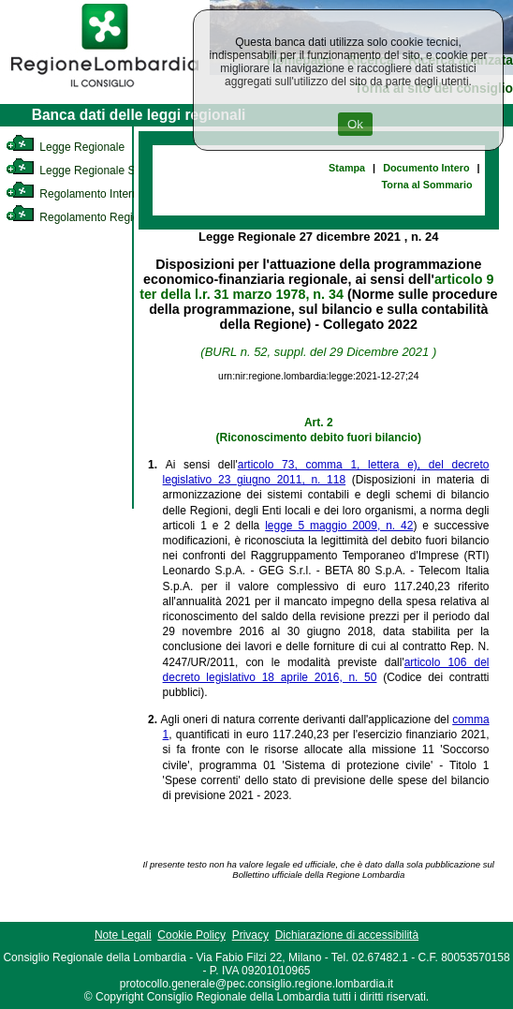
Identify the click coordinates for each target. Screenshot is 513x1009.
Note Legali (123, 935)
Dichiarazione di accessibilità (346, 935)
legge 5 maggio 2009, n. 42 (339, 525)
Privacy (250, 935)
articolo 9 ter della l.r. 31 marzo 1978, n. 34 (316, 287)
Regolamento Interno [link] (75, 193)
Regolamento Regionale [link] (83, 217)
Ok (355, 124)
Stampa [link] (347, 167)
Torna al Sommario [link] (427, 184)
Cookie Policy (191, 935)
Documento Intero (426, 167)
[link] (105, 89)
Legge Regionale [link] (65, 147)
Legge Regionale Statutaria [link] (91, 170)
